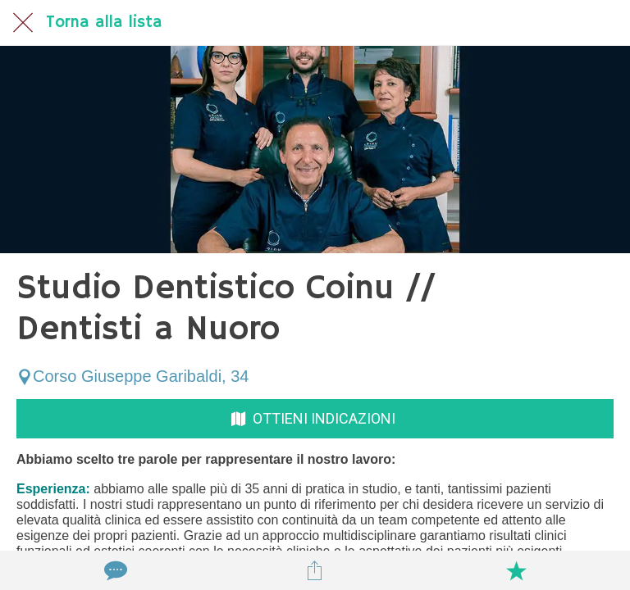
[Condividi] (315, 570)
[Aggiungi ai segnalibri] (516, 570)
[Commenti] (114, 570)
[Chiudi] (23, 23)
